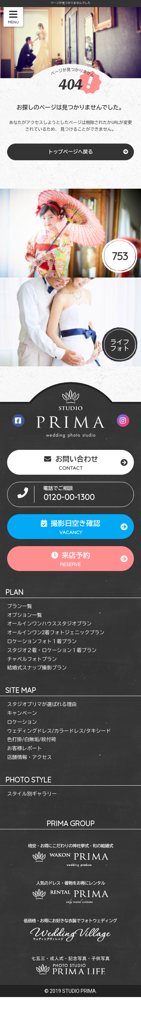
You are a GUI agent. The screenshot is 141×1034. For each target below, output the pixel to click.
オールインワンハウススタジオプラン (49, 623)
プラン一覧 (19, 606)
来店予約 (70, 558)
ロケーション (22, 722)
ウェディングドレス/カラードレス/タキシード (59, 731)
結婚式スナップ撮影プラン (37, 668)
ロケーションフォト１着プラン (42, 641)
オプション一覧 (24, 615)
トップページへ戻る (70, 152)
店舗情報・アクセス (29, 757)
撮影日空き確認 (70, 526)
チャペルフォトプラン (32, 659)
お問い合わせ (70, 462)
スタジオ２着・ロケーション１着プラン (52, 650)
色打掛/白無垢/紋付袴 (31, 739)
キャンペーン (22, 713)
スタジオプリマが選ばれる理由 (42, 704)
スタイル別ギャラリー (32, 794)
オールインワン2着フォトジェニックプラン (55, 632)
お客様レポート (24, 748)
